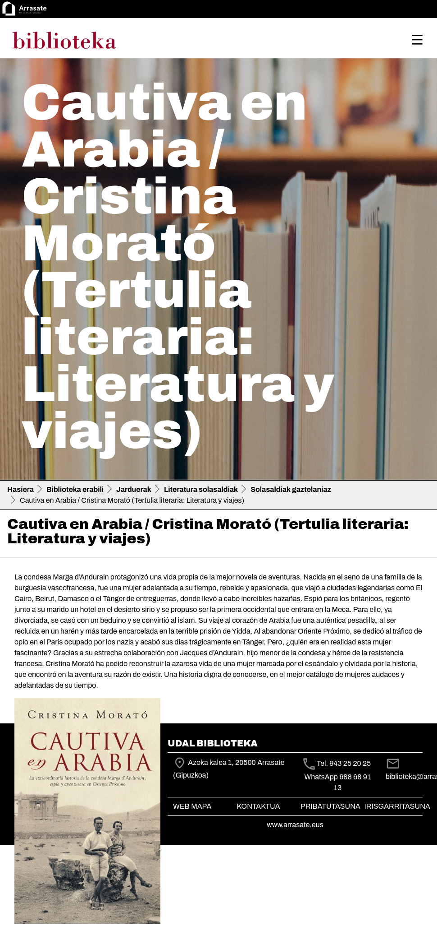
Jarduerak (133, 489)
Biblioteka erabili (75, 489)
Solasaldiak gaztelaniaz (290, 489)
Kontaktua (258, 806)
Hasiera (20, 489)
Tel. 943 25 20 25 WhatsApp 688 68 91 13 (339, 776)
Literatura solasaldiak (201, 489)
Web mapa (192, 806)
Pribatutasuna (330, 806)
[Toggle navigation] (417, 40)
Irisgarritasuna (397, 806)
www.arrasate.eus (295, 825)
